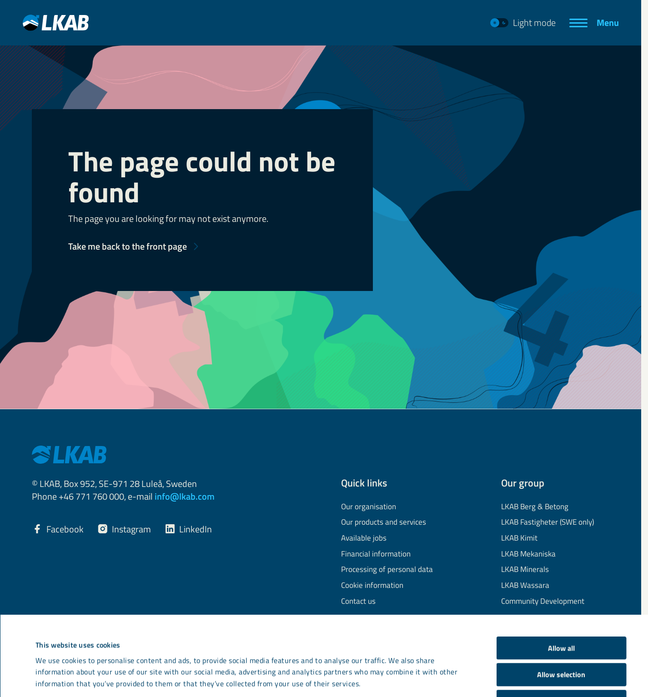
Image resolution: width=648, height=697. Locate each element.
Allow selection (561, 600)
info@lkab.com (185, 496)
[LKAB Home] (56, 22)
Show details (396, 667)
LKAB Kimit (519, 538)
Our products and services (383, 522)
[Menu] (593, 22)
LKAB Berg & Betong (534, 506)
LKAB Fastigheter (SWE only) (547, 522)
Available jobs (364, 538)
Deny (561, 627)
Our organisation (368, 506)
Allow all (561, 573)
